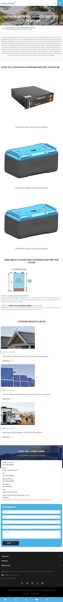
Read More (8, 361)
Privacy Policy (35, 594)
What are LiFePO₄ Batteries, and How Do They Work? (22, 432)
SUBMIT (11, 543)
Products (12, 27)
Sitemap (26, 594)
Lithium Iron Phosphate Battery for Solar (19, 29)
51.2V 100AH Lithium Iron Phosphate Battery (32, 127)
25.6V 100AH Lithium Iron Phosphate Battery (31, 249)
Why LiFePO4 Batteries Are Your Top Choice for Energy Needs (25, 356)
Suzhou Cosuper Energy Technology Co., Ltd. (16, 495)
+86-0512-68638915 (8, 464)
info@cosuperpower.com (10, 470)
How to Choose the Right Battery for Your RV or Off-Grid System (26, 394)
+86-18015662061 (7, 486)
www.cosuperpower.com (9, 492)
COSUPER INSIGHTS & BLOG (31, 322)
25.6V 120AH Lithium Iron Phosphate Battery (31, 188)
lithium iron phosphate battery (20, 305)
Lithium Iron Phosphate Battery (25, 27)
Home (7, 27)
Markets (5, 561)
